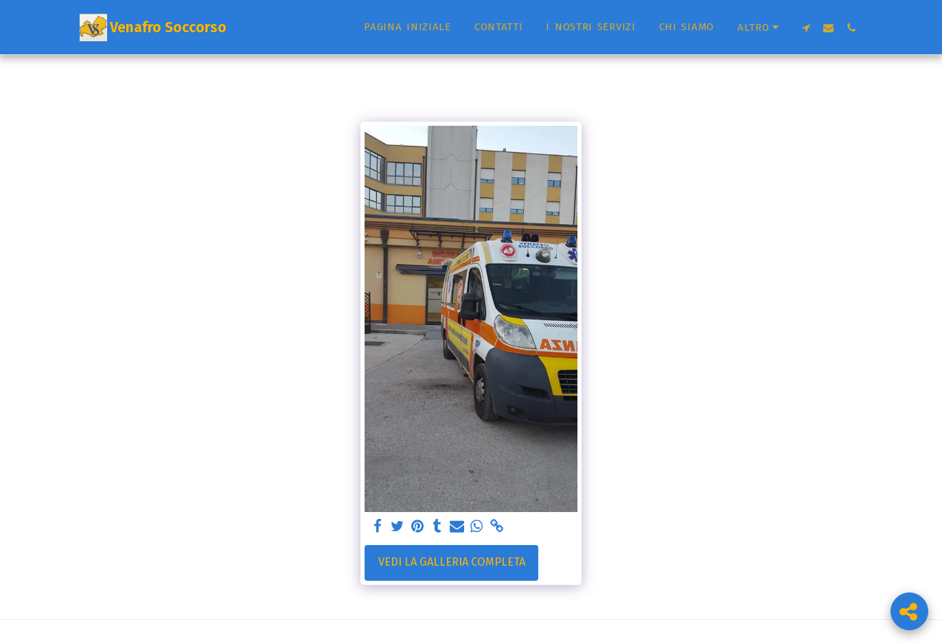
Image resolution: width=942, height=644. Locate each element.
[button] (805, 27)
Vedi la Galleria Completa (451, 561)
